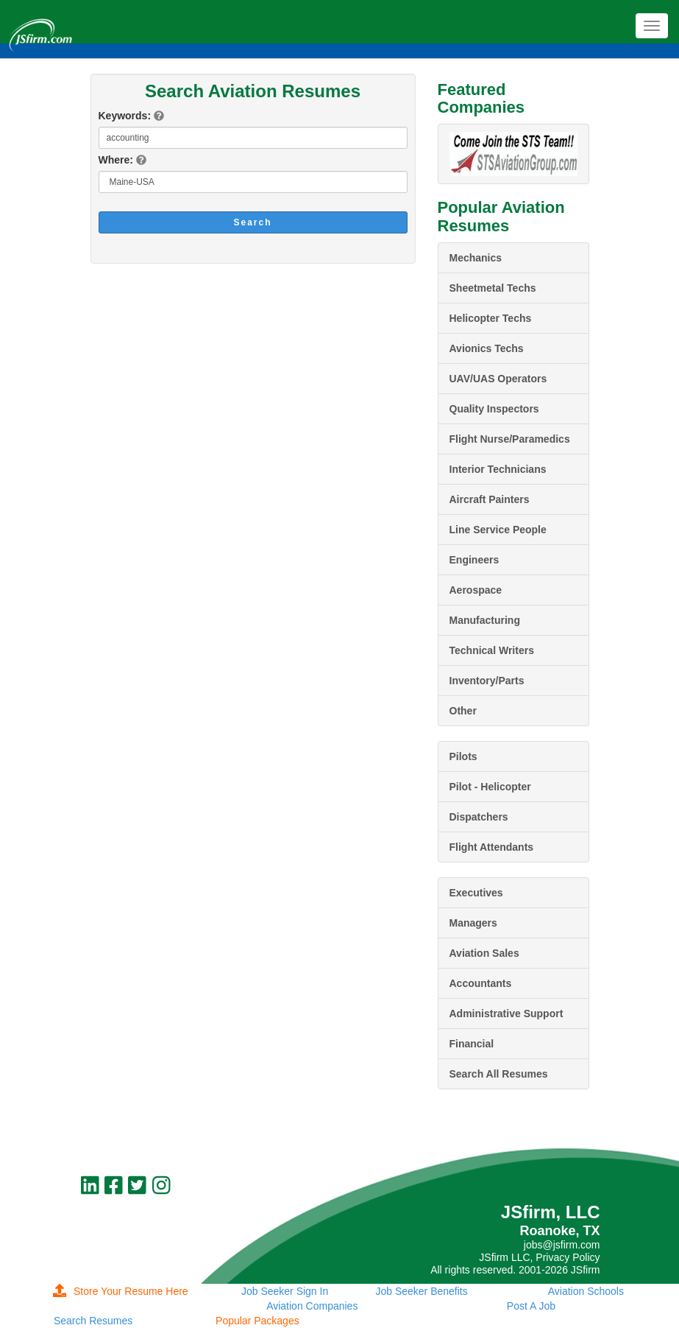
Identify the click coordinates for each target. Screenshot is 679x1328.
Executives (476, 893)
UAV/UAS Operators (498, 378)
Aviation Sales (484, 953)
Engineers (474, 560)
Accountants (480, 983)
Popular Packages (257, 1321)
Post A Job (531, 1306)
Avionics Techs (486, 348)
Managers (473, 923)
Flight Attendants (491, 847)
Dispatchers (478, 817)
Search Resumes (93, 1321)
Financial (471, 1044)
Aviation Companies (312, 1306)
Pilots (463, 756)
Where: (116, 160)
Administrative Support (506, 1013)
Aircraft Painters (489, 499)
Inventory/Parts (487, 680)
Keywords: (125, 116)
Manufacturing (484, 620)
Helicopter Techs (490, 318)
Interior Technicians (498, 469)
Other (463, 711)
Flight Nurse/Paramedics (509, 439)
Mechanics (475, 258)
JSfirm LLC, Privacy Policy (539, 1257)
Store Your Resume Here (120, 1291)
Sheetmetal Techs (492, 288)
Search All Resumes (498, 1074)
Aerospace (475, 590)
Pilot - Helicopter (490, 787)
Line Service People (498, 529)
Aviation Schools (586, 1291)
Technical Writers (491, 650)
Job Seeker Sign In (284, 1291)
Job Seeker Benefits (421, 1291)
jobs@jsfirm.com (562, 1245)
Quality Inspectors (494, 409)
